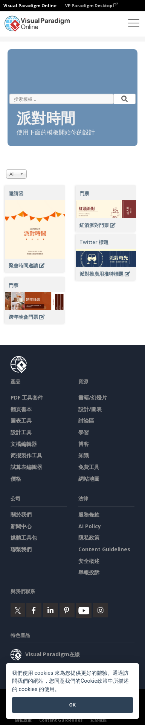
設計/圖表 (90, 409)
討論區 (86, 420)
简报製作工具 (26, 455)
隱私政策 (88, 537)
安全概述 (88, 561)
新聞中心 (21, 526)
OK (72, 705)
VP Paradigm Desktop (91, 5)
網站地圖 (88, 478)
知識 (83, 455)
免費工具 (88, 466)
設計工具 (21, 432)
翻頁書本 (21, 409)
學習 (83, 432)
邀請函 (16, 193)
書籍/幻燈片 (92, 397)
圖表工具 (21, 420)
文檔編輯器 (24, 443)
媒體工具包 (24, 537)
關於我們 (21, 514)
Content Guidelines (104, 549)
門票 (84, 193)
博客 (83, 443)
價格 (16, 478)
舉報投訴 (88, 572)
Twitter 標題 (93, 242)
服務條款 (88, 514)
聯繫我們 (21, 549)
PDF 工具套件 (27, 397)
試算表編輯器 (26, 466)
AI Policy (89, 526)
